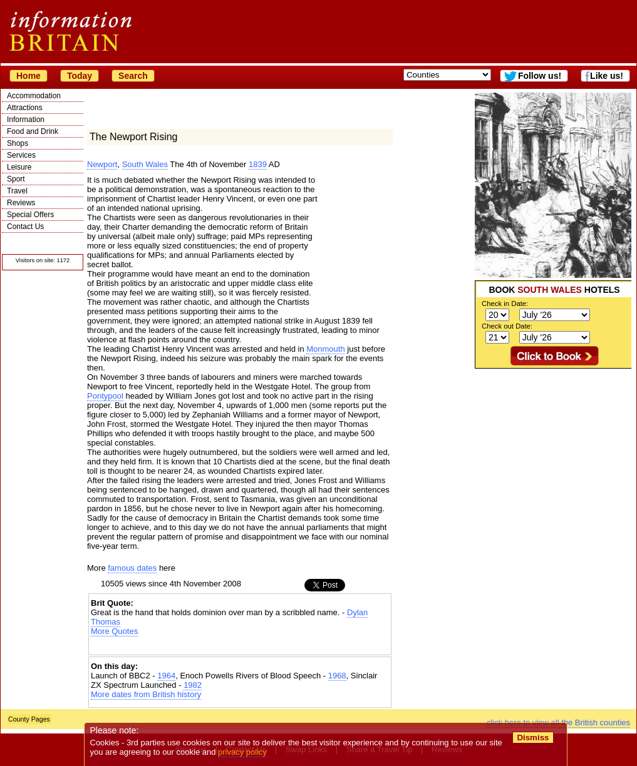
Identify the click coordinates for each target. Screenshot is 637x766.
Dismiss (533, 737)
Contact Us (25, 226)
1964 (166, 675)
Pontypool (105, 396)
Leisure (19, 167)
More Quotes (114, 631)
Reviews (21, 202)
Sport (16, 179)
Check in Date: (505, 303)
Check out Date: (507, 326)
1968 (337, 675)
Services (21, 155)
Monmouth (325, 349)
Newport (102, 164)
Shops (17, 143)
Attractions (25, 107)
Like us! (606, 76)
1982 (193, 685)
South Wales (145, 164)
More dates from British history (146, 694)
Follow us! (539, 76)
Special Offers (30, 214)
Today (79, 76)
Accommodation (34, 95)
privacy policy (242, 752)
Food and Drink (32, 131)
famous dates (132, 568)
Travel (17, 190)
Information (25, 119)
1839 (258, 164)
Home (28, 76)
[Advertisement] (553, 447)
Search (133, 76)
